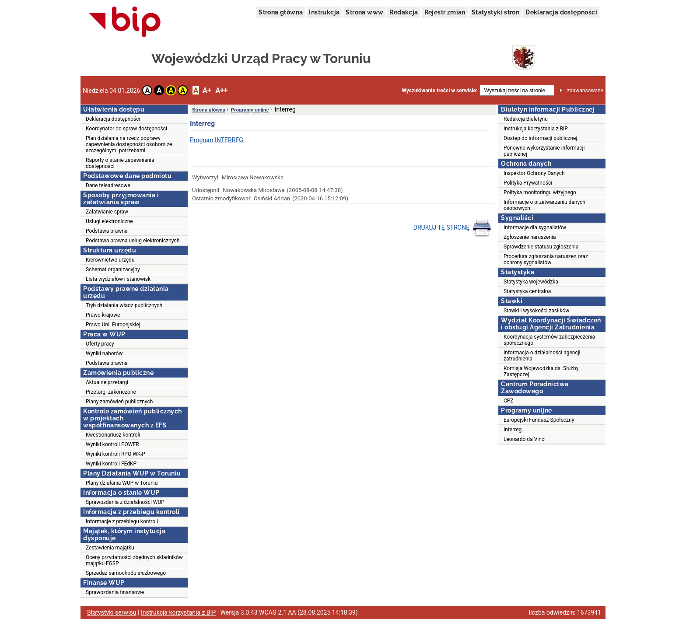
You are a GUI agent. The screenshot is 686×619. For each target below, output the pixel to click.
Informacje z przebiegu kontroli (122, 521)
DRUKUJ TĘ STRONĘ (452, 228)
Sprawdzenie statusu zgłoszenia (541, 247)
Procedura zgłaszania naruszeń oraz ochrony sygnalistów (546, 259)
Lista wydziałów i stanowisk (118, 279)
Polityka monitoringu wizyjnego (540, 192)
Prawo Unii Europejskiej (113, 325)
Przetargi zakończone (111, 392)
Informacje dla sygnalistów (535, 227)
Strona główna (281, 12)
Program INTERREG (216, 139)
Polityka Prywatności (528, 183)
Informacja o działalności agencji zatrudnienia (542, 356)
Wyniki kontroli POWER (112, 444)
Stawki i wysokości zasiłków (536, 311)
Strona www (364, 12)
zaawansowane (585, 90)
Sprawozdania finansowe (115, 592)
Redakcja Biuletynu (526, 119)
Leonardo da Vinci (525, 439)
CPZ (508, 401)
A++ (221, 90)
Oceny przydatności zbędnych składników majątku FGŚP (134, 560)
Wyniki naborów (104, 353)
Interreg (513, 430)
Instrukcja (324, 12)
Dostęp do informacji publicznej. (541, 138)
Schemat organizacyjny (113, 269)
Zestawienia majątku (110, 548)
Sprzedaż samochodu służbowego (126, 573)
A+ (207, 90)
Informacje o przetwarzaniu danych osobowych (544, 205)
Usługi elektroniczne (109, 221)
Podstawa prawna (107, 231)
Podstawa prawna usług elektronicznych (132, 241)
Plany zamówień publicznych (119, 402)
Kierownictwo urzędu (110, 260)
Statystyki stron (495, 12)
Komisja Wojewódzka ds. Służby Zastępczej (541, 371)
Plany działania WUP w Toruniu (122, 483)
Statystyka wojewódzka (531, 282)
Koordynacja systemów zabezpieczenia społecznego (549, 340)
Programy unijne (250, 109)
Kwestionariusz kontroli (113, 435)
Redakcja (403, 12)
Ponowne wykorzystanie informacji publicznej (544, 151)
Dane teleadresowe (108, 185)
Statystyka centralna (527, 291)
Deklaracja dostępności (561, 12)
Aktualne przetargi (107, 382)
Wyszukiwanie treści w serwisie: (439, 90)
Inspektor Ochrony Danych (534, 173)
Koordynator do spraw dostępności (126, 129)
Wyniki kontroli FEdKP (111, 464)
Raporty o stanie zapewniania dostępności (120, 163)
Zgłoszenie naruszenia (530, 237)
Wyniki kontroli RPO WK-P (115, 454)
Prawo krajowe (103, 315)
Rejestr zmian (445, 12)
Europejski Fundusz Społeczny (539, 420)
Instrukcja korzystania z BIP (536, 129)
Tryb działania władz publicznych (124, 305)
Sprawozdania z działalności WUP (125, 502)
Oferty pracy (100, 344)
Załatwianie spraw (107, 212)
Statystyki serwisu (111, 612)
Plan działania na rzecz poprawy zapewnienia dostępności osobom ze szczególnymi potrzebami (129, 144)
